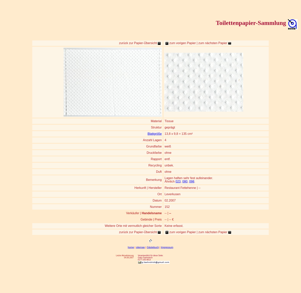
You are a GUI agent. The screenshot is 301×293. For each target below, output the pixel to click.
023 (178, 181)
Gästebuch (153, 247)
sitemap (140, 247)
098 (191, 181)
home (131, 247)
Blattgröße (155, 133)
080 (185, 181)
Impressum (167, 247)
